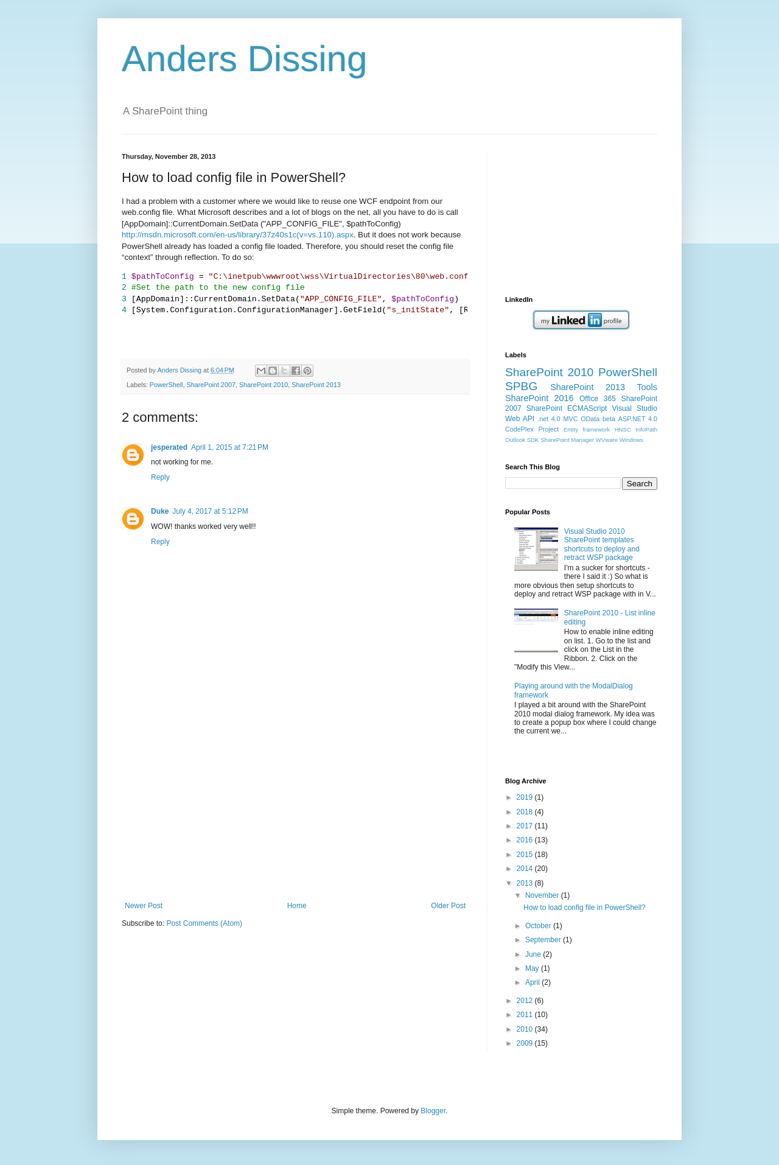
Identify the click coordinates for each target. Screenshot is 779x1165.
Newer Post (143, 905)
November (543, 895)
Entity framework (587, 429)
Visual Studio (634, 408)
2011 (526, 1014)
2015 (526, 854)
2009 (526, 1043)
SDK (533, 439)
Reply (160, 477)
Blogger (433, 1111)
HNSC (623, 429)
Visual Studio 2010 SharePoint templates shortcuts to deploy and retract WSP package (602, 544)
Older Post (448, 905)
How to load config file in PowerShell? (584, 907)
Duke (160, 511)
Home (297, 905)
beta (609, 418)
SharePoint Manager (567, 439)
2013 (526, 883)
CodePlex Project (532, 429)
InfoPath (646, 429)
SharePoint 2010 (263, 384)
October (539, 926)
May (533, 968)
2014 (526, 868)
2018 (526, 812)
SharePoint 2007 (210, 384)
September (544, 940)
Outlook (515, 439)
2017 (526, 826)
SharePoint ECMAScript (566, 408)
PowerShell (166, 384)
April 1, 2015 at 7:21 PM (229, 447)
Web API (519, 419)
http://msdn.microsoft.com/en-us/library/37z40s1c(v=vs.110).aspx (238, 234)
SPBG (521, 386)
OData (590, 418)
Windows (631, 439)
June (534, 954)
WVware (607, 439)
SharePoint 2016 (539, 398)
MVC (571, 418)
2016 (526, 840)
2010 (526, 1029)
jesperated (169, 447)
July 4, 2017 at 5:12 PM (210, 511)
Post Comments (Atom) (204, 923)
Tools (647, 387)
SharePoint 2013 (316, 384)
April (533, 982)
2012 (526, 1000)
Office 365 (597, 398)
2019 (526, 797)
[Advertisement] (295, 810)
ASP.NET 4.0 (637, 418)
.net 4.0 (549, 418)
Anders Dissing (245, 58)
